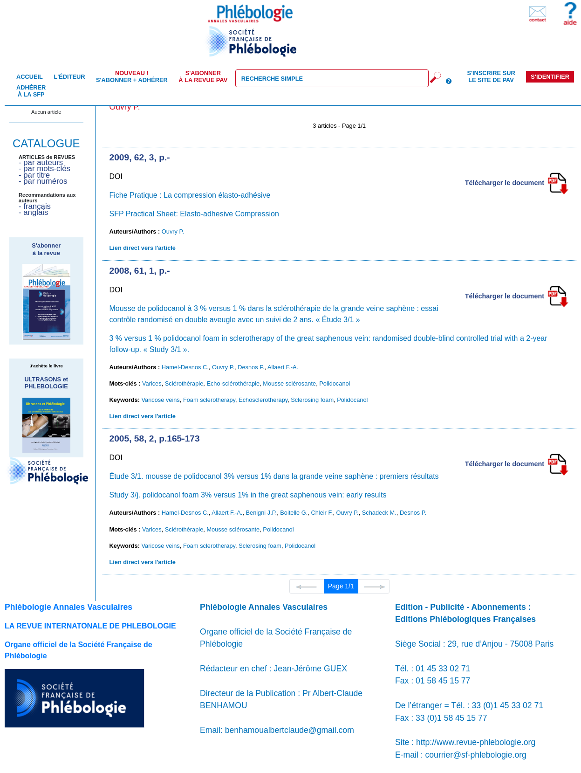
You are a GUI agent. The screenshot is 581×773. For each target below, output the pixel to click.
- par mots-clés (44, 168)
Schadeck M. (379, 512)
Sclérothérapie (184, 383)
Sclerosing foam (312, 399)
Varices (152, 383)
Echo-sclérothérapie (233, 383)
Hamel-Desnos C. (185, 367)
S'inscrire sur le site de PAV (491, 76)
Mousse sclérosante (289, 383)
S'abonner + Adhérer (132, 76)
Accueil (29, 76)
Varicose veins (160, 399)
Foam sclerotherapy (209, 399)
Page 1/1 (341, 586)
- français (35, 206)
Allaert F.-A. (282, 367)
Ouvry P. (173, 231)
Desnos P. (251, 367)
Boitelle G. (294, 512)
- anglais (33, 212)
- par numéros (43, 181)
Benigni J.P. (261, 512)
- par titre (34, 175)
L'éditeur (69, 76)
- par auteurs (41, 162)
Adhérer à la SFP (31, 91)
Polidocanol (334, 383)
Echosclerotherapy (263, 399)
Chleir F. (322, 512)
